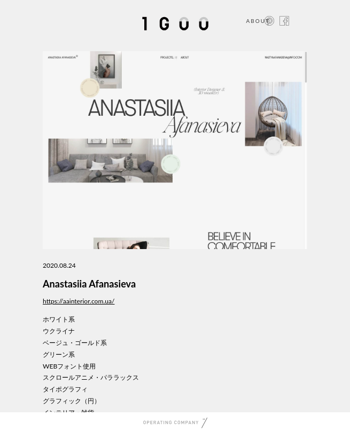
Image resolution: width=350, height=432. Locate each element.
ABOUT (258, 21)
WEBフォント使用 (69, 366)
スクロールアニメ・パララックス (91, 377)
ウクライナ (59, 331)
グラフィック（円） (71, 401)
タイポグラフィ (65, 389)
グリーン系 (59, 354)
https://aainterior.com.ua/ (78, 301)
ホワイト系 (59, 319)
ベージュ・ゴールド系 (75, 343)
